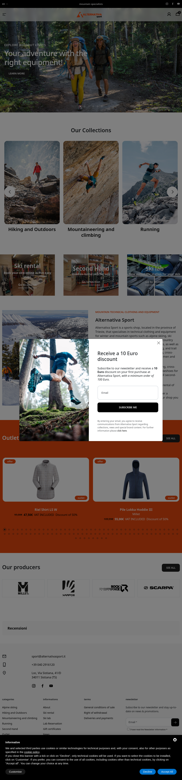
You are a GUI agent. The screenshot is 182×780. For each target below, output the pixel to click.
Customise (15, 771)
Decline (147, 771)
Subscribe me (128, 403)
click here (122, 426)
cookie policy (32, 752)
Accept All (167, 771)
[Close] (158, 339)
